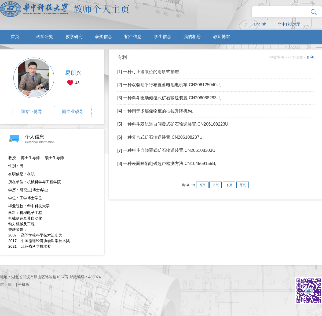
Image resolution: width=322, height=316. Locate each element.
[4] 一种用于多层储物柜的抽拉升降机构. (155, 111)
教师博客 (221, 36)
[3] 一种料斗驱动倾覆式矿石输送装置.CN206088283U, (169, 98)
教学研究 (74, 36)
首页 (15, 36)
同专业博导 (31, 111)
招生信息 (133, 36)
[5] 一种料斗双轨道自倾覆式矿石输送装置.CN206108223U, (173, 124)
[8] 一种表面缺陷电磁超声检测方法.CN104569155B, (166, 163)
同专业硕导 (72, 111)
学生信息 (162, 36)
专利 (310, 57)
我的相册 (192, 36)
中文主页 (276, 57)
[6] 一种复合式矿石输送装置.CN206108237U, (160, 137)
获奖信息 (103, 36)
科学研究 (44, 36)
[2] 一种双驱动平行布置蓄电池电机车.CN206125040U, (169, 84)
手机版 (23, 284)
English (260, 24)
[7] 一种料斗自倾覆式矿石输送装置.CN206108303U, (167, 150)
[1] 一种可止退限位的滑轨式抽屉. (148, 71)
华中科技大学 (289, 24)
